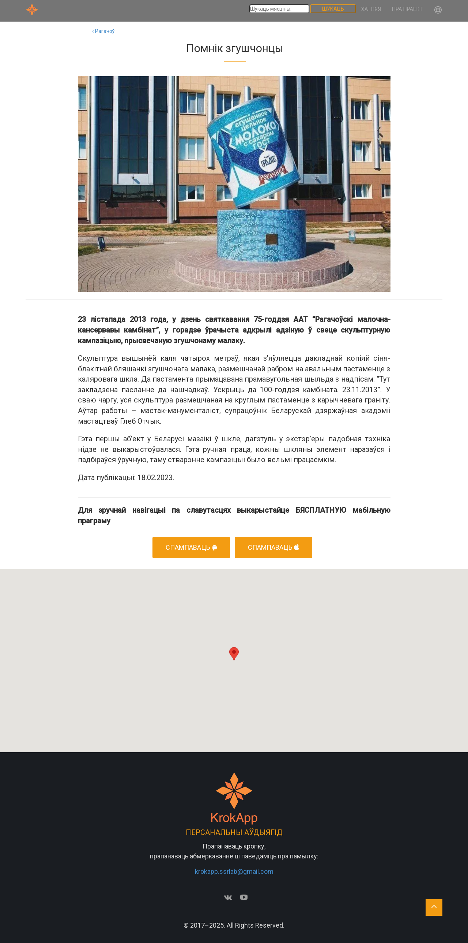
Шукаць (333, 9)
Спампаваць (273, 547)
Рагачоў (103, 31)
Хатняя (371, 9)
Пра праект (407, 9)
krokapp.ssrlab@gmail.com (234, 871)
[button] (438, 11)
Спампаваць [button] (191, 547)
